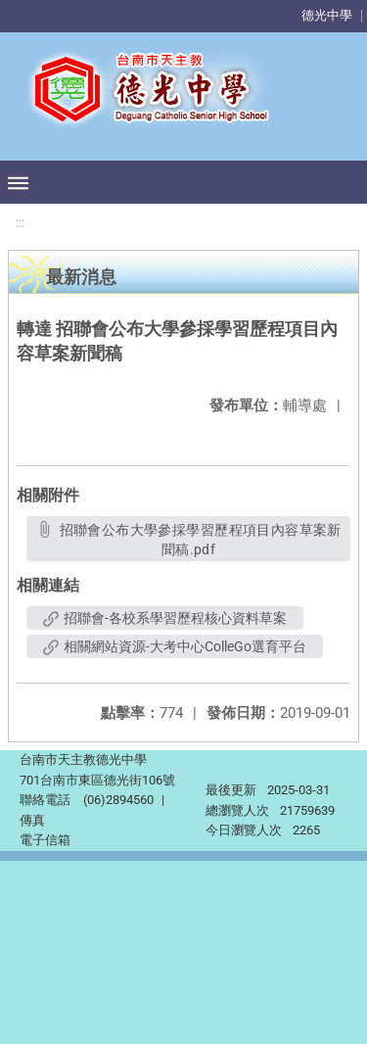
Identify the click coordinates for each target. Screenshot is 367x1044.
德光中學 (326, 15)
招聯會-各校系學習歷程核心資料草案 (165, 618)
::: (20, 222)
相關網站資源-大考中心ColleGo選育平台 (174, 646)
